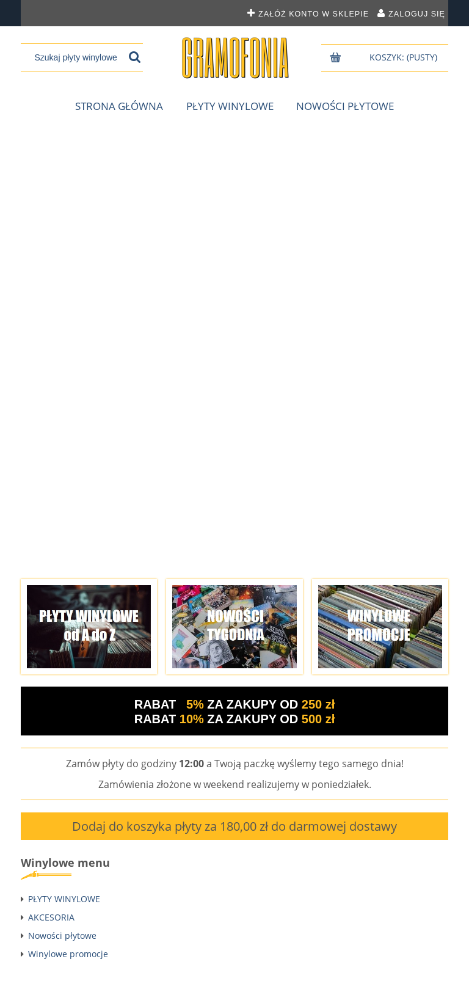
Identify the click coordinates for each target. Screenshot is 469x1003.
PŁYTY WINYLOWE (64, 899)
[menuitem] (119, 106)
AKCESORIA (51, 917)
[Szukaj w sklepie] (76, 57)
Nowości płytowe (62, 935)
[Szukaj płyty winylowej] (134, 57)
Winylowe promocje (68, 954)
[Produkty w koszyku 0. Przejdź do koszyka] (404, 57)
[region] (234, 345)
